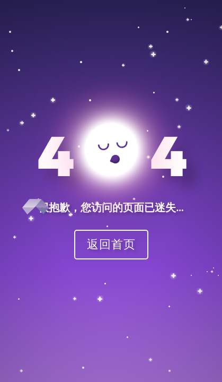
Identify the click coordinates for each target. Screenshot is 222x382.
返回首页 (111, 244)
